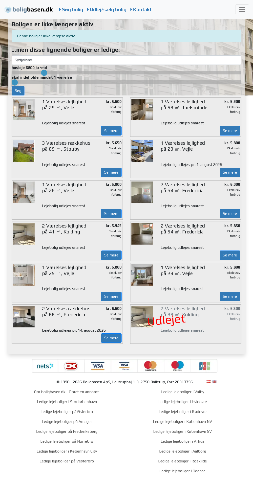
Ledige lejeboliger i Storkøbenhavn (67, 401)
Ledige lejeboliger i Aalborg (182, 451)
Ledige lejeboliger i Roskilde (182, 461)
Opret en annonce (84, 391)
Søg (18, 90)
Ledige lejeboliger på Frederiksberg (66, 431)
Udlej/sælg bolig (106, 9)
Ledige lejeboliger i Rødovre (183, 411)
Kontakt (141, 9)
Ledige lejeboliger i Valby (182, 391)
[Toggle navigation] (242, 9)
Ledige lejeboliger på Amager (67, 421)
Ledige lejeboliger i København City (67, 451)
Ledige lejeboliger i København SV (182, 431)
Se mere (111, 130)
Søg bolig (71, 9)
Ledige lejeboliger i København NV (182, 421)
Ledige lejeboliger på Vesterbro (67, 461)
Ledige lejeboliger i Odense (182, 471)
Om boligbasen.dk (49, 391)
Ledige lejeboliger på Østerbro (67, 411)
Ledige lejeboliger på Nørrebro (66, 441)
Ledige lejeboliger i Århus (182, 441)
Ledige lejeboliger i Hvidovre (182, 401)
